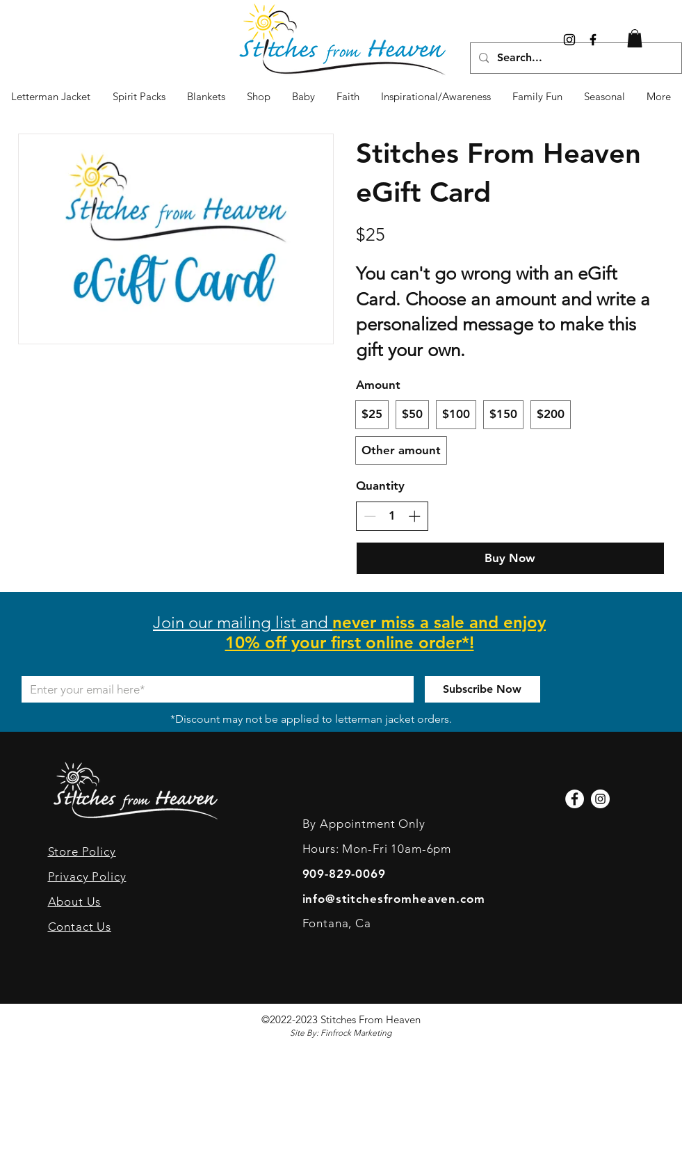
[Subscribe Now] (482, 689)
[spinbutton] (391, 516)
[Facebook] (574, 799)
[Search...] (574, 58)
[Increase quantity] (414, 516)
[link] (634, 38)
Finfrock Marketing (355, 1032)
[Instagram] (569, 39)
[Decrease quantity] (370, 516)
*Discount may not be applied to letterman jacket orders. (311, 719)
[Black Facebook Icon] (593, 39)
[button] (605, 96)
